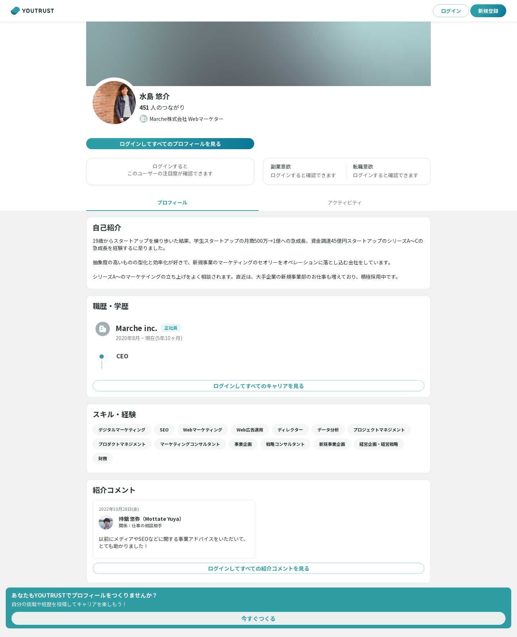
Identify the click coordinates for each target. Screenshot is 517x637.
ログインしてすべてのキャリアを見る (258, 386)
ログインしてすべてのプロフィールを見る (170, 143)
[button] (162, 107)
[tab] (172, 202)
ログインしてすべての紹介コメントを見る (258, 568)
